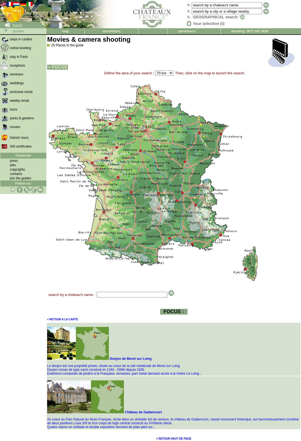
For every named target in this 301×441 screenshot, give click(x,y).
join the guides (20, 178)
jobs (13, 165)
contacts (16, 174)
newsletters (112, 31)
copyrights (17, 169)
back (11, 25)
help (65, 31)
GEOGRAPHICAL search (219, 17)
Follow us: (23, 183)
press (14, 161)
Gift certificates (21, 146)
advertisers (187, 31)
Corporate (23, 155)
